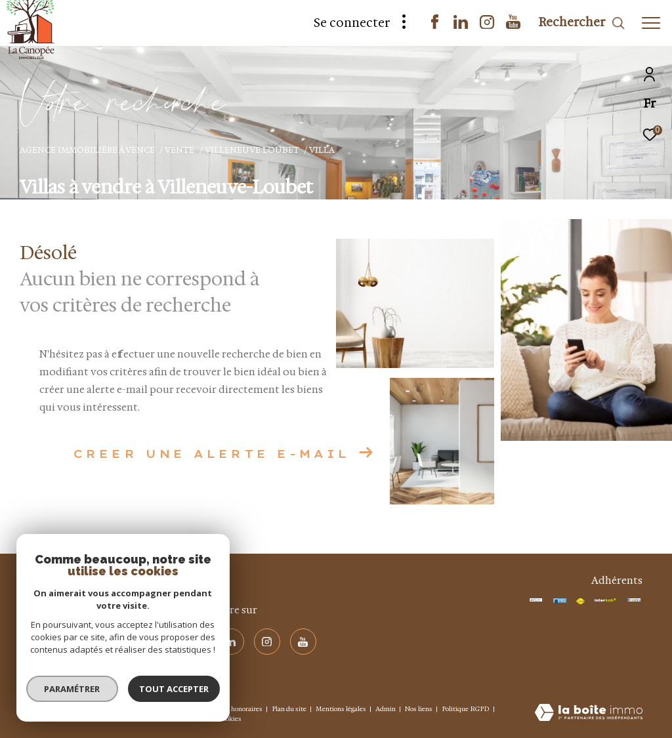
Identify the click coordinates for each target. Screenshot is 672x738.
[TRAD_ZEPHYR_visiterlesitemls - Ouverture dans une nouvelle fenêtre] (559, 601)
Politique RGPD (466, 709)
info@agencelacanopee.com (88, 655)
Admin (386, 709)
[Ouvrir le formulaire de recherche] (581, 23)
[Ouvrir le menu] (651, 23)
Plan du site (290, 709)
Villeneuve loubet (252, 149)
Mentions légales (342, 709)
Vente (179, 149)
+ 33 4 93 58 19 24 (64, 640)
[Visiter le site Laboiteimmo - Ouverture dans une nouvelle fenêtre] (588, 714)
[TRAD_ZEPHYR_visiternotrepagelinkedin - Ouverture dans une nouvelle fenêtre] (460, 25)
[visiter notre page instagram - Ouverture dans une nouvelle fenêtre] (487, 25)
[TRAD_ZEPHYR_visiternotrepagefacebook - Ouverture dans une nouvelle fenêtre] (434, 25)
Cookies (230, 719)
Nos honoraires (241, 709)
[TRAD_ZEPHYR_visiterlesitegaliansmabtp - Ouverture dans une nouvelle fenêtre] (536, 600)
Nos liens (419, 709)
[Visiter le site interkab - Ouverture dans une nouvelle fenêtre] (605, 600)
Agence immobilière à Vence (87, 149)
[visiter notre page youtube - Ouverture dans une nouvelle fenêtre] (513, 25)
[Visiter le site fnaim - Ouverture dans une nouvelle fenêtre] (580, 601)
